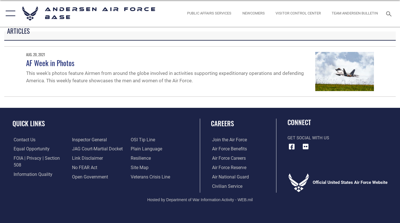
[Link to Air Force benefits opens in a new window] (228, 149)
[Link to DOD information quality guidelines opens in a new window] (30, 167)
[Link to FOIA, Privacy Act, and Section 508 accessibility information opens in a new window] (38, 158)
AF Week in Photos (50, 63)
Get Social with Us (308, 137)
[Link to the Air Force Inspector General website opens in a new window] (29, 176)
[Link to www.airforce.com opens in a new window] (228, 139)
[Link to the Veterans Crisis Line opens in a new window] (150, 167)
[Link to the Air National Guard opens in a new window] (228, 176)
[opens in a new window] (209, 13)
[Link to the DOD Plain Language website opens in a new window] (145, 139)
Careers (222, 123)
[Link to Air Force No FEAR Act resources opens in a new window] (84, 158)
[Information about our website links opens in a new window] (86, 149)
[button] (9, 13)
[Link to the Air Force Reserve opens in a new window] (227, 167)
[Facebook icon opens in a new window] (291, 146)
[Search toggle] (390, 13)
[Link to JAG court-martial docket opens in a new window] (96, 139)
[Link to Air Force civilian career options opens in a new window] (225, 186)
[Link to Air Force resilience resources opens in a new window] (141, 149)
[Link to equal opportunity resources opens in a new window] (29, 149)
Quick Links (28, 123)
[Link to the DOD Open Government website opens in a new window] (88, 167)
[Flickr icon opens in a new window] (305, 146)
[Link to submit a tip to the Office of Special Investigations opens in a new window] (83, 176)
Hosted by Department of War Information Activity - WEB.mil (200, 199)
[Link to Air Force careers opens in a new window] (227, 158)
